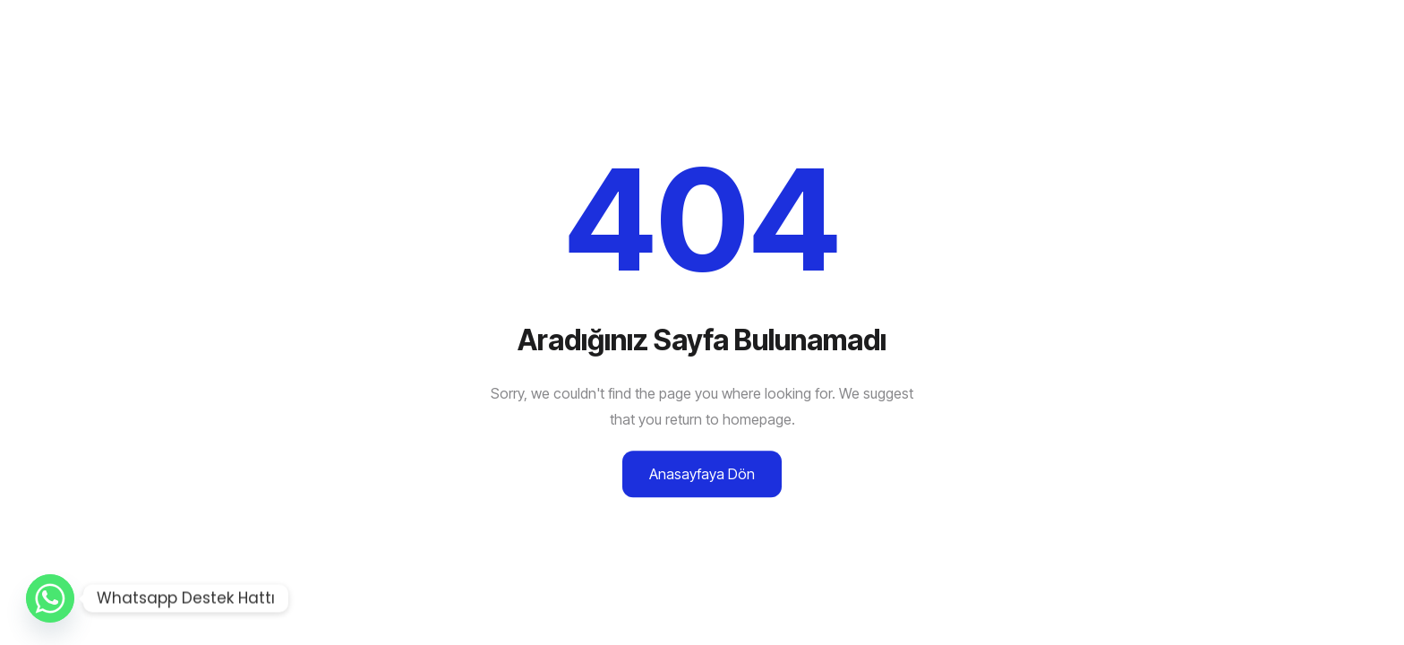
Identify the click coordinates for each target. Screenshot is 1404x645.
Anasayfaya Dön (702, 474)
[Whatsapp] (50, 598)
